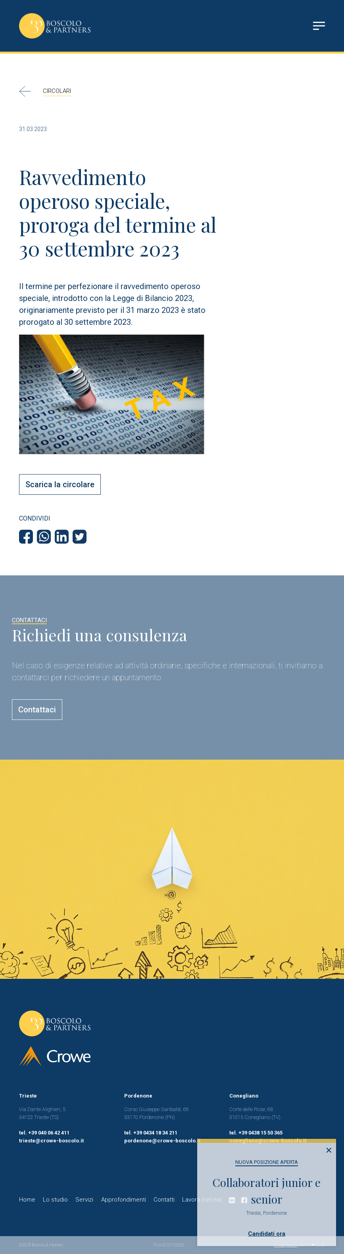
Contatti (164, 1199)
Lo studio (55, 1199)
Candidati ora (266, 1233)
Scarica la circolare (59, 484)
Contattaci (37, 709)
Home (27, 1199)
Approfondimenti (123, 1199)
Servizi (84, 1199)
